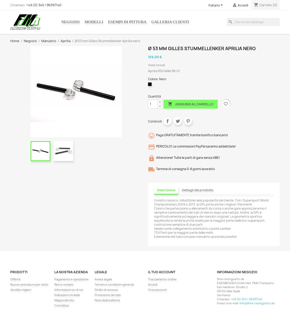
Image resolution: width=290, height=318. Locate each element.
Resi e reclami (63, 284)
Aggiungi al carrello (190, 104)
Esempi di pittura (127, 22)
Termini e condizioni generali (114, 284)
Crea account (157, 290)
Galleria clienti (170, 22)
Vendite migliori (20, 290)
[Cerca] (253, 22)
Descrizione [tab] (166, 190)
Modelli (94, 22)
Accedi (152, 284)
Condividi (168, 121)
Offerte (15, 279)
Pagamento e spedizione (71, 279)
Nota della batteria (107, 300)
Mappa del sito (64, 300)
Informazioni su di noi (68, 290)
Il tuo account (161, 272)
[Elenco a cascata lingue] (216, 5)
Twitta (178, 121)
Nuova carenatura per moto (29, 284)
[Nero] (150, 85)
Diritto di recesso (106, 290)
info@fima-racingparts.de (257, 303)
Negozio (70, 22)
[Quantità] (153, 104)
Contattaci (61, 305)
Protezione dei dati (108, 295)
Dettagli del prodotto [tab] (197, 190)
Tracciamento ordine (162, 279)
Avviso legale (103, 279)
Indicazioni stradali (67, 295)
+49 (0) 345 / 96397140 (43, 5)
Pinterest (188, 121)
